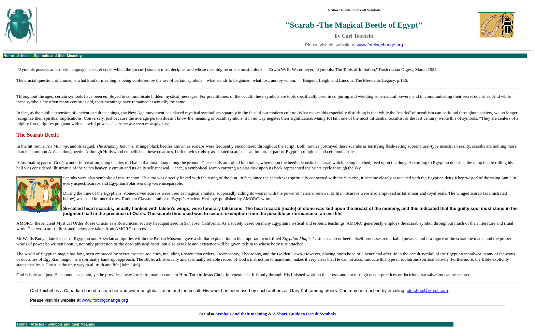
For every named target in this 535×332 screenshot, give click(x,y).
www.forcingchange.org (380, 44)
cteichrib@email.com (427, 290)
